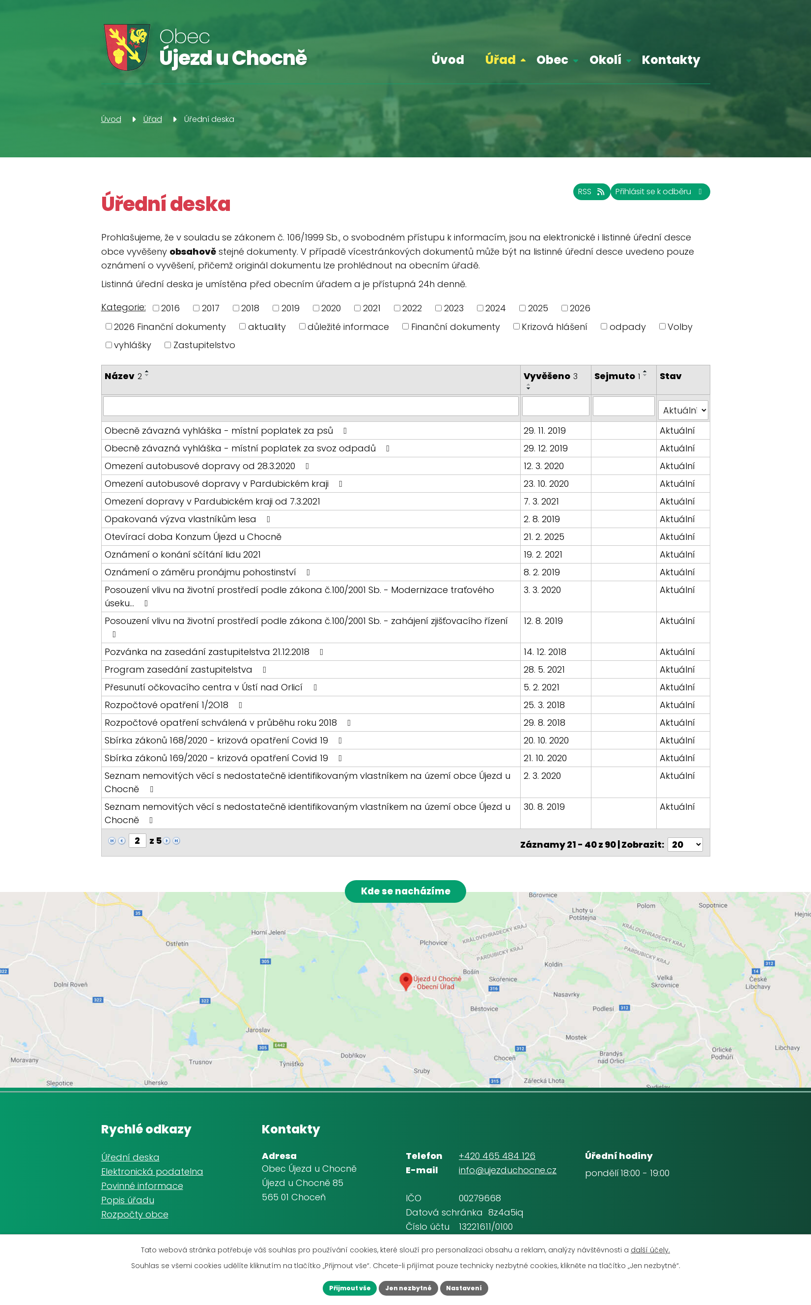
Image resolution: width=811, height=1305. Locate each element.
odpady (628, 326)
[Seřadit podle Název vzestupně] (147, 371)
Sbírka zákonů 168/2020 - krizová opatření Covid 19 (225, 735)
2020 (331, 308)
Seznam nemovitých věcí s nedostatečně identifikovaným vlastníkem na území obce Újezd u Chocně (307, 777)
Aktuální (678, 425)
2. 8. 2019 (543, 514)
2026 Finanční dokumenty (170, 326)
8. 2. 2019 (543, 567)
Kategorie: (123, 307)
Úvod (448, 60)
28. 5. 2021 (545, 664)
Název (123, 376)
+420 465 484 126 (497, 1153)
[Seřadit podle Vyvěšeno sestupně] (530, 388)
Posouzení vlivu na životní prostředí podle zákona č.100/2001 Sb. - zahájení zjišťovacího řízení (306, 622)
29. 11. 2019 (546, 425)
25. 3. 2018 (545, 700)
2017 (211, 308)
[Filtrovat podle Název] (311, 405)
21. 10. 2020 (546, 753)
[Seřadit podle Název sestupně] (147, 375)
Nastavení (477, 1287)
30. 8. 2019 (545, 802)
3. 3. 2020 (543, 585)
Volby (680, 326)
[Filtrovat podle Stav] (683, 405)
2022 (412, 308)
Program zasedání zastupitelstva (188, 664)
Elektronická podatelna (152, 1169)
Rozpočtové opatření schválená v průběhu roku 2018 (230, 718)
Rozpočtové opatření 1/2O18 (176, 700)
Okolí (605, 60)
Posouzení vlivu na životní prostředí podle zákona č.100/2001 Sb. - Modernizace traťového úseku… (299, 591)
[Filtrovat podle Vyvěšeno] (557, 405)
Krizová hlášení (554, 326)
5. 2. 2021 (543, 682)
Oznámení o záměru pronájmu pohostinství (209, 567)
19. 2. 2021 (544, 549)
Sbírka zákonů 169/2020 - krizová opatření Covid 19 (225, 753)
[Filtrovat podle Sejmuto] (625, 405)
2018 (250, 308)
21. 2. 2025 (545, 532)
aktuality (267, 326)
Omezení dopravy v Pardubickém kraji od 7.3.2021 (212, 496)
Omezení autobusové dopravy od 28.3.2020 (209, 461)
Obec (552, 60)
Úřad (500, 60)
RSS (562, 197)
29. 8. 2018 (546, 718)
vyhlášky (132, 345)
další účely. (650, 1247)
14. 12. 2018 (546, 647)
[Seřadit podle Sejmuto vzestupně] (647, 371)
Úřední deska (130, 1155)
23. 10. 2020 (547, 479)
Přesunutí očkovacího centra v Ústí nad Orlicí (213, 682)
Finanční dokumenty (455, 326)
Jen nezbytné (409, 1287)
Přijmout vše (336, 1287)
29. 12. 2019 (547, 443)
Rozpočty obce (134, 1212)
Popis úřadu (127, 1197)
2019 (290, 308)
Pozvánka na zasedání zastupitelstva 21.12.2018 (216, 647)
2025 (538, 308)
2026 (580, 308)
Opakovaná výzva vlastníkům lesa (190, 514)
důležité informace (348, 326)
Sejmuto (619, 376)
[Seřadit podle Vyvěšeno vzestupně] (530, 384)
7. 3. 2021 (542, 496)
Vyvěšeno (552, 376)
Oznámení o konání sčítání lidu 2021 (183, 549)
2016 (170, 308)
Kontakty (671, 60)
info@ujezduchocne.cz (508, 1167)
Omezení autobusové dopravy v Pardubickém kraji (226, 479)
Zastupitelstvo (204, 345)
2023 (454, 308)
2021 (372, 308)
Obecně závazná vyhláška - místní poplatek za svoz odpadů (249, 443)
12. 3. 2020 (545, 461)
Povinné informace (142, 1183)
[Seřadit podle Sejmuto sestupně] (647, 375)
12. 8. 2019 (544, 616)
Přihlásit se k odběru (649, 197)
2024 (495, 308)
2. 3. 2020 (543, 771)
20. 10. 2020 (547, 735)
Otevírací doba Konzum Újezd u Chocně (193, 532)
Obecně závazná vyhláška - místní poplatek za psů (228, 425)
